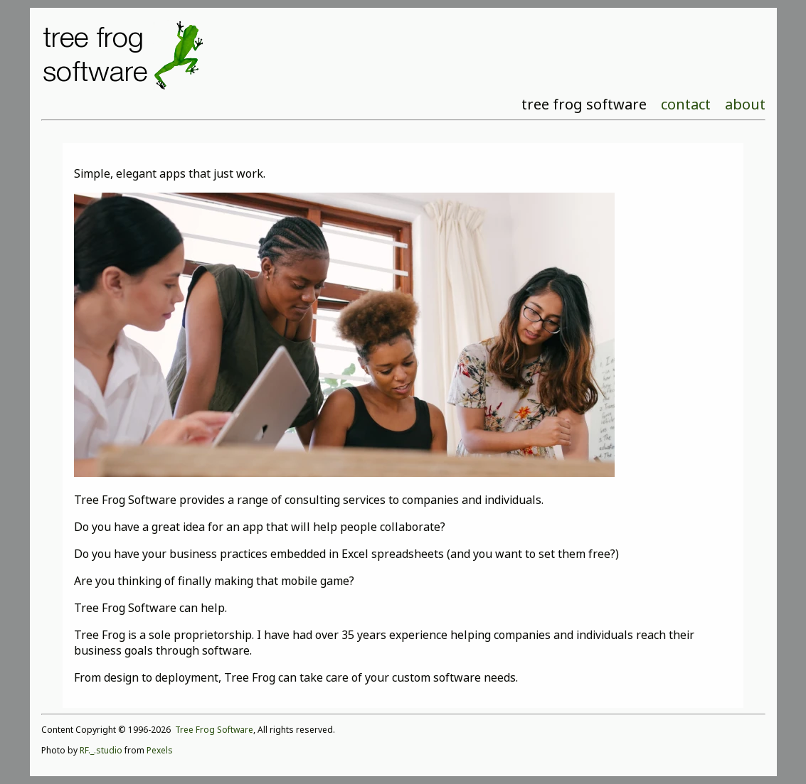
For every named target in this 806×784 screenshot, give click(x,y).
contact (686, 104)
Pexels (160, 750)
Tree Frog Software (214, 730)
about (745, 104)
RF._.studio (101, 750)
